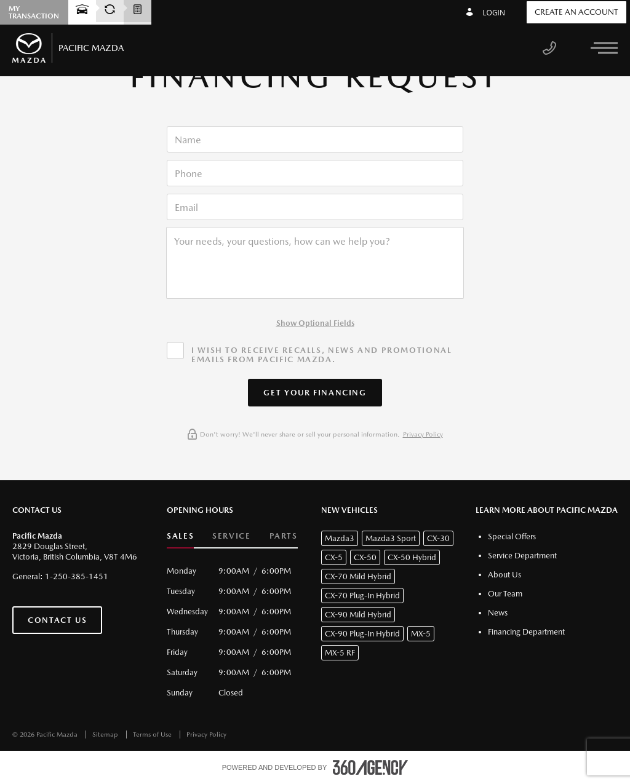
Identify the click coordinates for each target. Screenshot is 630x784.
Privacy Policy (423, 434)
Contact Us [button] (57, 620)
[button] (314, 392)
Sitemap (106, 734)
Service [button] (231, 535)
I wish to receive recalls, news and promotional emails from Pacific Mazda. (321, 355)
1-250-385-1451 (76, 576)
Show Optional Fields (315, 323)
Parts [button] (283, 535)
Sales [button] (180, 535)
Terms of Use (153, 734)
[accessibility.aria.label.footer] (370, 767)
